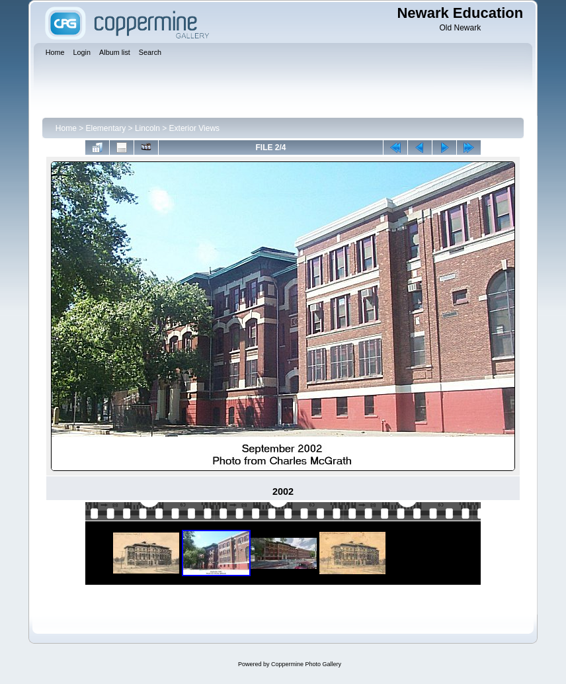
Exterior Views (194, 128)
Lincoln (147, 128)
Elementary (106, 128)
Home (66, 128)
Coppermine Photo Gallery (306, 664)
